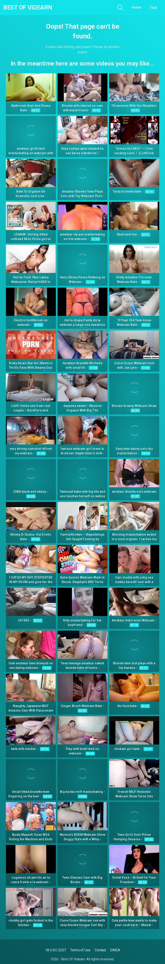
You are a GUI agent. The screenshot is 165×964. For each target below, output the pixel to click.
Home (136, 7)
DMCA (115, 950)
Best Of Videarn (27, 7)
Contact (100, 950)
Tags (153, 7)
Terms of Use (80, 950)
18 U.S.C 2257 (55, 950)
